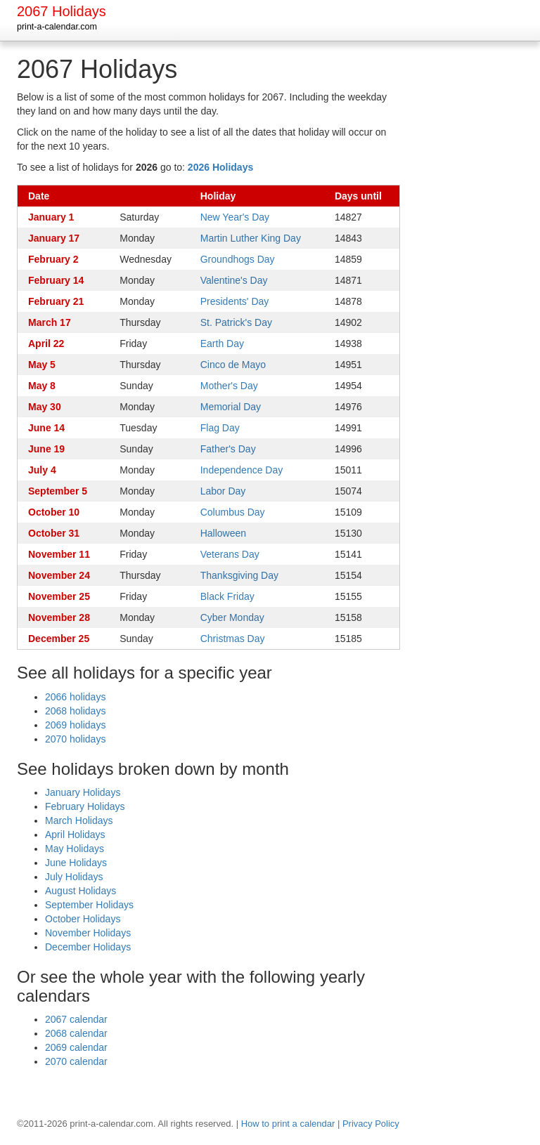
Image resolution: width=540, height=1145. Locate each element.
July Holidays (74, 876)
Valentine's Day (234, 280)
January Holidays (82, 792)
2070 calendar (76, 1061)
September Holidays (89, 904)
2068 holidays (75, 711)
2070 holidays (75, 739)
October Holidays (82, 918)
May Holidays (74, 848)
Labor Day (223, 491)
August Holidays (80, 890)
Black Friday (227, 596)
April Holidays (75, 834)
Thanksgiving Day (239, 575)
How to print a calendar (288, 1123)
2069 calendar (76, 1047)
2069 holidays (75, 725)
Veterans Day (229, 554)
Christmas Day (232, 638)
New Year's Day (234, 217)
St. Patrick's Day (236, 322)
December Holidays (88, 947)
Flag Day (220, 427)
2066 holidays (75, 696)
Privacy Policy (370, 1123)
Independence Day (241, 470)
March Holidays (78, 820)
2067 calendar (76, 1019)
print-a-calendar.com (57, 27)
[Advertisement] (477, 266)
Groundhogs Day (237, 259)
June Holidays (76, 862)
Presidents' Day (234, 301)
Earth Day (222, 343)
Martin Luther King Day (250, 238)
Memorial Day (230, 406)
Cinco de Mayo (233, 364)
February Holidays (85, 806)
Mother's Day (229, 385)
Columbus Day (232, 512)
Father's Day (228, 448)
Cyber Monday (232, 617)
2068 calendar (76, 1033)
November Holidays (88, 932)
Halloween (223, 533)
